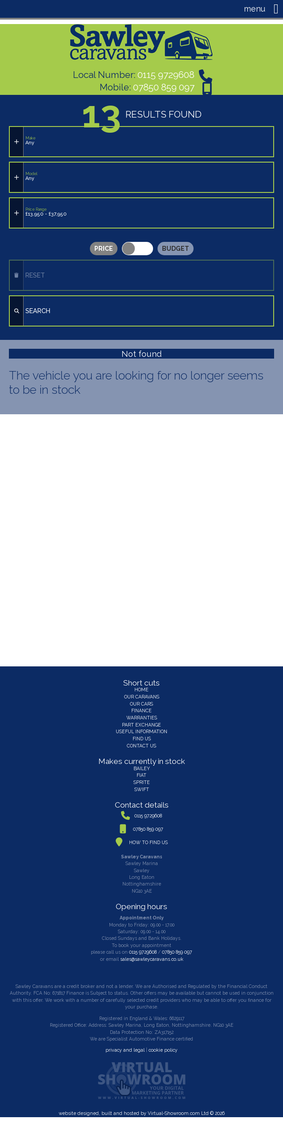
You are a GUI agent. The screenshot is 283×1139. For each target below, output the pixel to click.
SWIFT (141, 785)
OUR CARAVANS (142, 694)
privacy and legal (125, 1046)
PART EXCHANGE (141, 721)
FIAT (141, 771)
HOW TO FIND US (148, 838)
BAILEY (141, 764)
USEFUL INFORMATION (142, 728)
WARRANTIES (141, 715)
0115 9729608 (166, 74)
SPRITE (141, 778)
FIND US (142, 735)
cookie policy (162, 1046)
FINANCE (142, 708)
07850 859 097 (163, 86)
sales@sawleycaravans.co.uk (151, 955)
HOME (141, 687)
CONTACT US (141, 742)
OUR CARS (141, 701)
